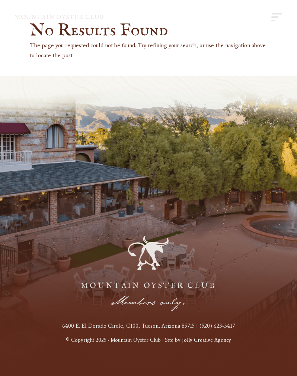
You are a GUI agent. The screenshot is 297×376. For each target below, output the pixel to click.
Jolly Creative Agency (206, 340)
